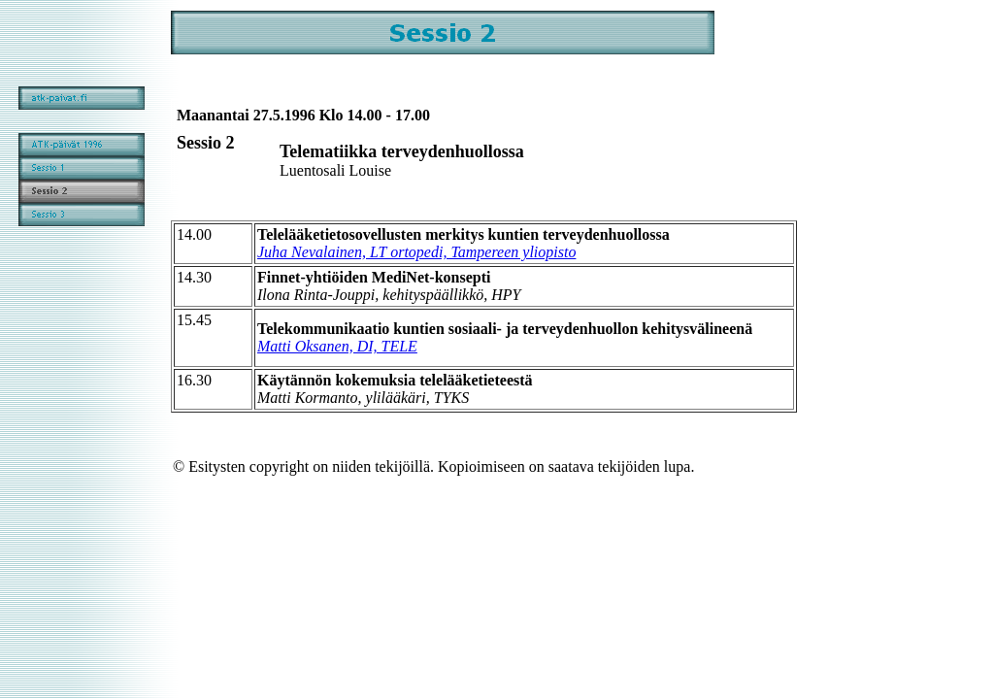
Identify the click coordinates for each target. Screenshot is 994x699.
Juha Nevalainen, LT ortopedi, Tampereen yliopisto (416, 252)
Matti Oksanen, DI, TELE (337, 346)
